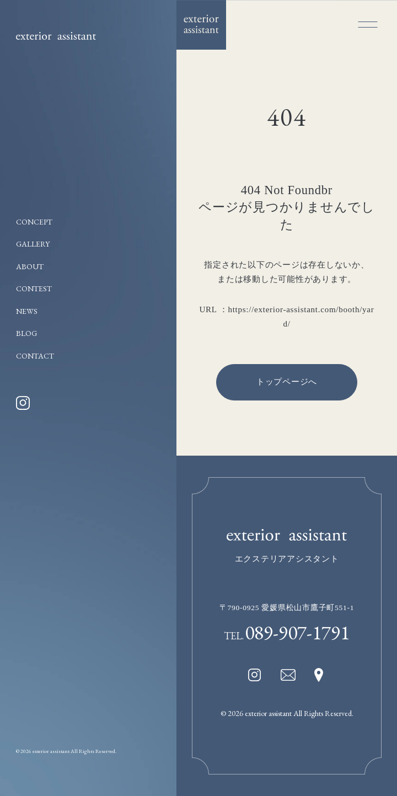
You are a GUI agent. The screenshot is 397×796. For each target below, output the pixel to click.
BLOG (26, 333)
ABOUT (30, 266)
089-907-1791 (297, 632)
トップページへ (286, 381)
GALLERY (33, 244)
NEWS (26, 311)
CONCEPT (34, 222)
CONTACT (35, 356)
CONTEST (34, 288)
